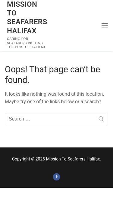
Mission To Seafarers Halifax (27, 17)
